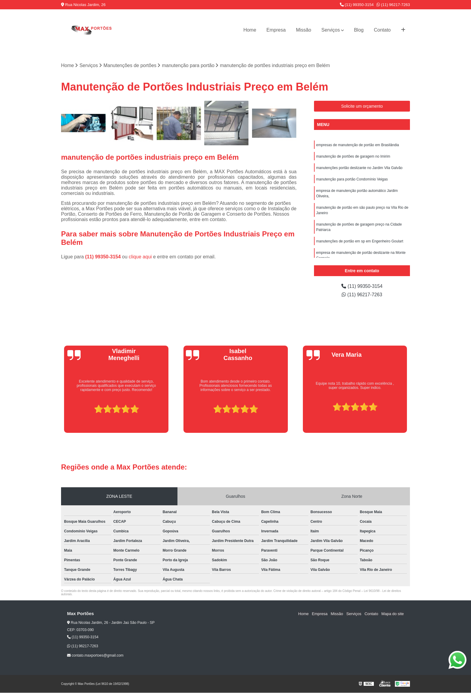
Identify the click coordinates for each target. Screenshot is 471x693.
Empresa (276, 29)
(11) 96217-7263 (393, 4)
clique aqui (140, 256)
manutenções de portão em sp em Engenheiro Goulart (359, 241)
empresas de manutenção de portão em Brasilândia (357, 145)
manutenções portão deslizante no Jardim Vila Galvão (359, 168)
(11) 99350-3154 (357, 4)
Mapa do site (392, 613)
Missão (303, 29)
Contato (382, 29)
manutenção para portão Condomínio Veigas (352, 179)
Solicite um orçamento (362, 106)
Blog (359, 29)
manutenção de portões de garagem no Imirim (353, 156)
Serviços (331, 29)
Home (249, 29)
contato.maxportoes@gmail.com (95, 655)
